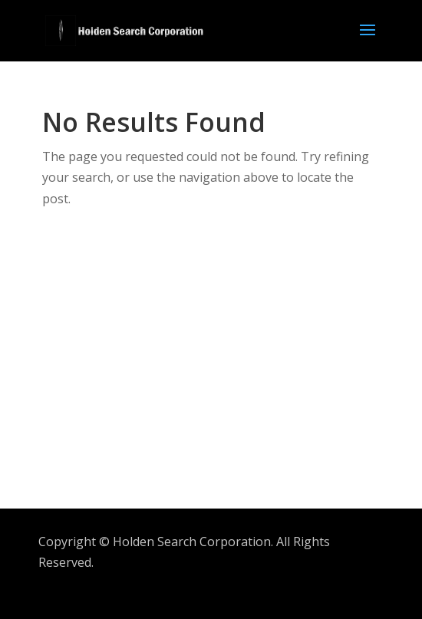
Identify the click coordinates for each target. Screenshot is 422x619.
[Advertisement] (232, 372)
